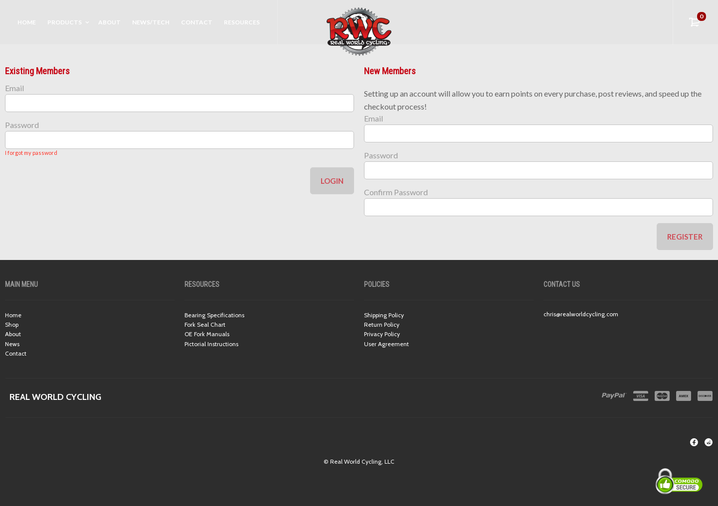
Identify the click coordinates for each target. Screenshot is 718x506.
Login (332, 180)
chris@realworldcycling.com (580, 314)
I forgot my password (31, 152)
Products (64, 22)
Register (685, 236)
